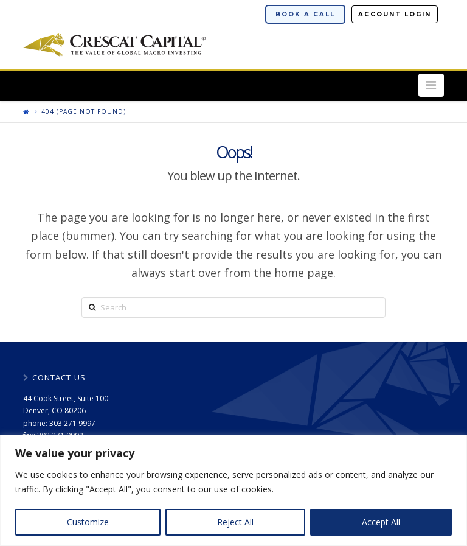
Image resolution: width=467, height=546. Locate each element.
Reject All (235, 522)
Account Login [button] (394, 14)
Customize (88, 522)
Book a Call (305, 14)
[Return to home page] (26, 111)
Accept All (381, 522)
